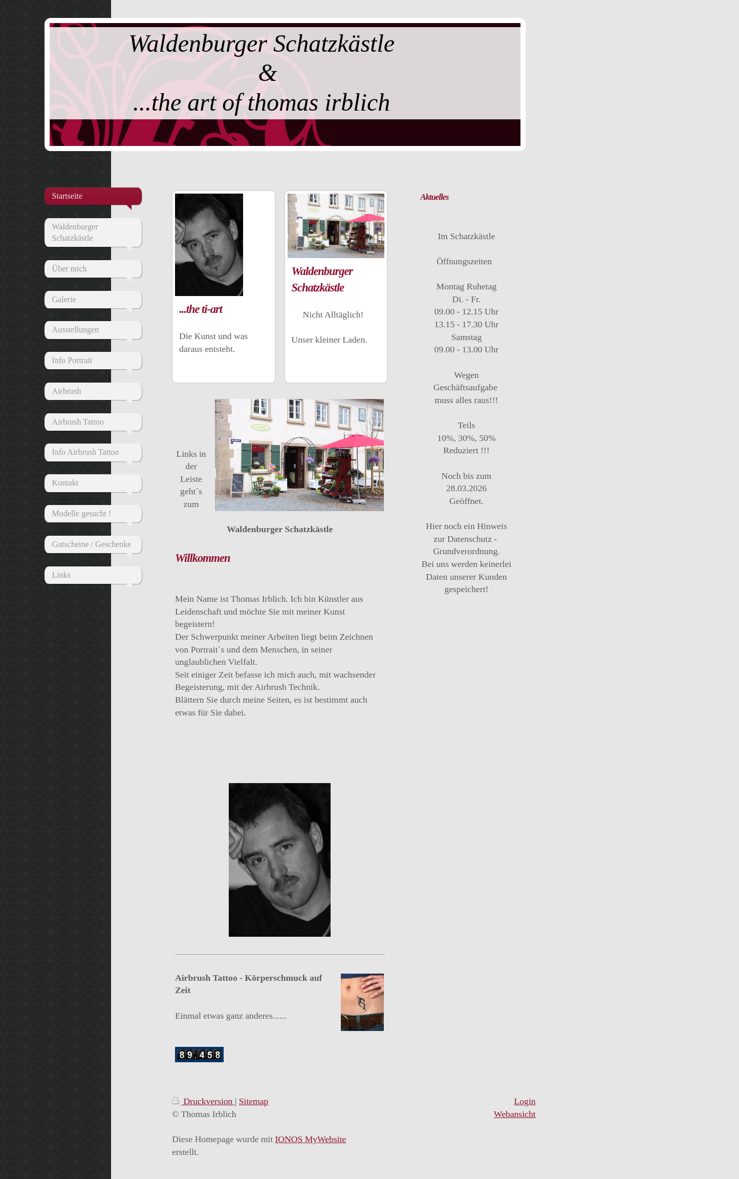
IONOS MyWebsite (310, 1139)
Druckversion (203, 1101)
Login (525, 1101)
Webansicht (515, 1114)
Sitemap (254, 1101)
